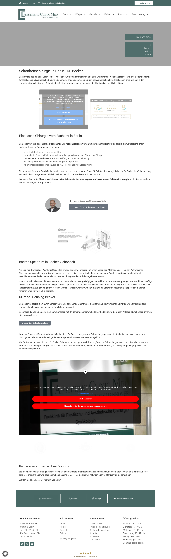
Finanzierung (140, 14)
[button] (5, 554)
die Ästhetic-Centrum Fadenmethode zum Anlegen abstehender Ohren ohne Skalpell (63, 155)
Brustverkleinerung (80, 158)
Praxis (123, 14)
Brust (67, 14)
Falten (109, 14)
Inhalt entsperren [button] (63, 112)
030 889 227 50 (31, 530)
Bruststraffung (60, 158)
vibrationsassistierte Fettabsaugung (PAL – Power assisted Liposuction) (58, 165)
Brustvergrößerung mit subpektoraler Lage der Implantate (51, 161)
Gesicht (95, 14)
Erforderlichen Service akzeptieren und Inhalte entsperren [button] (63, 121)
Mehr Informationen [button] (63, 107)
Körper (80, 14)
